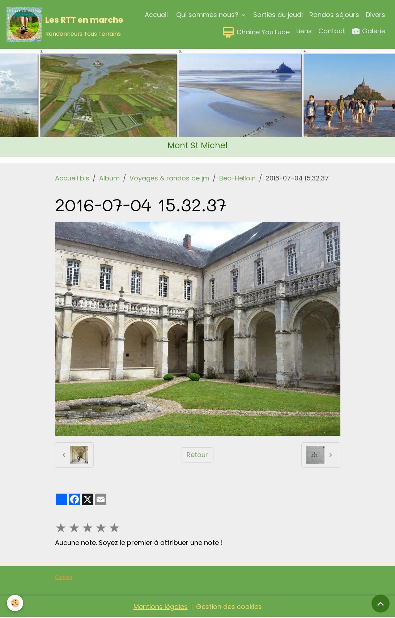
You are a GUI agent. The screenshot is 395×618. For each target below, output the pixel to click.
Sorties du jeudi (278, 14)
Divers (375, 14)
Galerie (368, 31)
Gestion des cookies (229, 606)
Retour (197, 454)
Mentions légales (160, 606)
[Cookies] (15, 603)
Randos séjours (334, 14)
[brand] (48, 24)
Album (109, 178)
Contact (331, 30)
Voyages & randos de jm (169, 178)
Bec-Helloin (237, 178)
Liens (304, 30)
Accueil (156, 14)
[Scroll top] (380, 603)
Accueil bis (72, 178)
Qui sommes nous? (207, 14)
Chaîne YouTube (256, 32)
